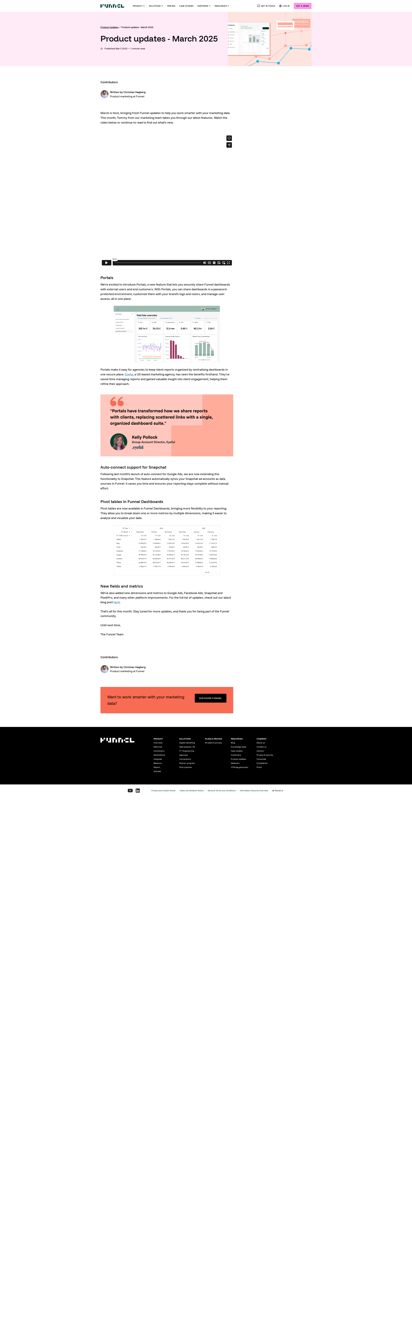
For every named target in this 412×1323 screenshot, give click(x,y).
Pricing (171, 6)
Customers (236, 755)
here (117, 602)
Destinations (159, 755)
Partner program (187, 763)
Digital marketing (187, 742)
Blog (233, 742)
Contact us (261, 746)
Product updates (238, 759)
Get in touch (266, 6)
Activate (157, 771)
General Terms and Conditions (222, 790)
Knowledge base (238, 746)
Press (259, 767)
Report (157, 767)
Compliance (262, 763)
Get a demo (302, 6)
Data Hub (158, 746)
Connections (185, 759)
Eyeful (129, 374)
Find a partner (185, 767)
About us (261, 742)
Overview (158, 742)
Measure (158, 763)
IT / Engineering (186, 751)
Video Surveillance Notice (192, 790)
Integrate (158, 759)
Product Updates (109, 27)
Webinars (235, 763)
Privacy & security (265, 755)
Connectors (159, 751)
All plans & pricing (213, 742)
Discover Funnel (210, 698)
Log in (284, 6)
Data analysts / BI (187, 746)
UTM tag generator (239, 767)
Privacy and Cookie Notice (163, 790)
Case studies (186, 6)
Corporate (261, 759)
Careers (260, 751)
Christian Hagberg (134, 92)
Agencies (183, 755)
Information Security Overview (254, 790)
